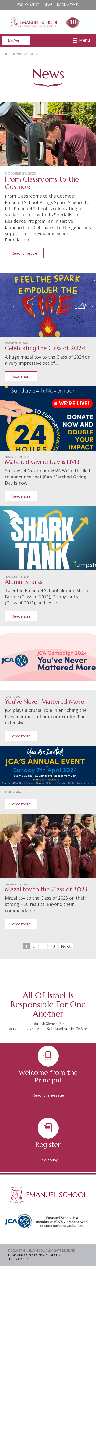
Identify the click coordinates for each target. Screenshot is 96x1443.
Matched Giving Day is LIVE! (42, 462)
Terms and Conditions (25, 1255)
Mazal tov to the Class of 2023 (46, 889)
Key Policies (51, 1255)
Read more (21, 376)
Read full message (48, 1095)
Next (66, 946)
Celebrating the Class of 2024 (45, 348)
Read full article (24, 253)
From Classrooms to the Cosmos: (42, 183)
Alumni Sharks (23, 581)
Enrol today (48, 1160)
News (48, 5)
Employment (28, 5)
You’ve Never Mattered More (44, 701)
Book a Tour (68, 5)
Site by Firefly (18, 1259)
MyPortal (15, 41)
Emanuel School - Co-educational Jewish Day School (48, 22)
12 (52, 946)
